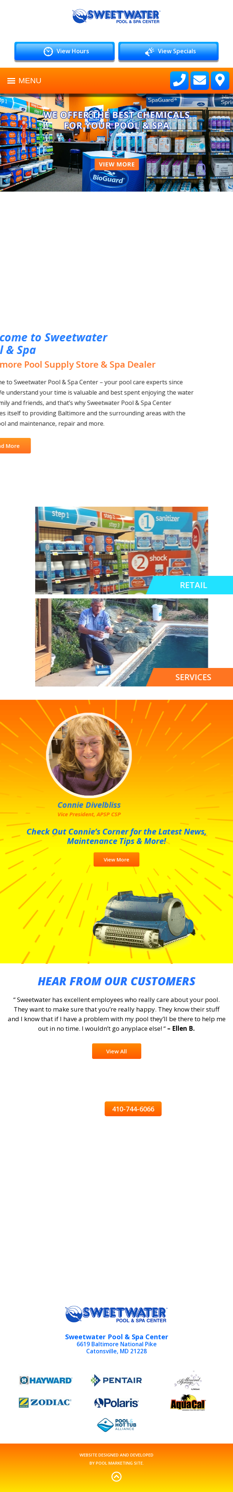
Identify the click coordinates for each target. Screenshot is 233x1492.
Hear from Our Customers (116, 981)
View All (116, 1051)
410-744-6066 (133, 1108)
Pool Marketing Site (119, 1463)
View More (117, 855)
